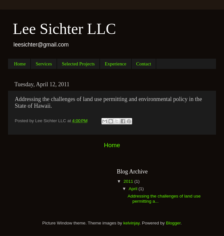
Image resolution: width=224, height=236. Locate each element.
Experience (115, 63)
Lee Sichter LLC (64, 28)
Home (20, 63)
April (134, 188)
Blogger (173, 223)
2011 (129, 181)
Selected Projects (78, 63)
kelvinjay (131, 223)
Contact (143, 63)
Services (44, 63)
